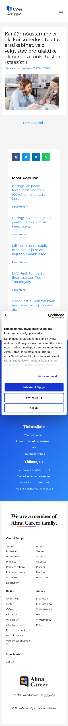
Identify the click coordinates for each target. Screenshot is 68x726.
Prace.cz (11, 561)
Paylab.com (43, 577)
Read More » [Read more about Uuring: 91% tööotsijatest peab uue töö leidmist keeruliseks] (19, 234)
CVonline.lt (12, 598)
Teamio (40, 551)
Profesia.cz (12, 556)
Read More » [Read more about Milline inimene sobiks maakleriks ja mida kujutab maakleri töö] (19, 262)
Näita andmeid (47, 376)
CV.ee (9, 609)
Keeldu (33, 407)
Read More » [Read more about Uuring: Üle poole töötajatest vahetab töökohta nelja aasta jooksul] (19, 206)
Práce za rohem (15, 572)
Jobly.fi (10, 661)
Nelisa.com (12, 582)
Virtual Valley (43, 619)
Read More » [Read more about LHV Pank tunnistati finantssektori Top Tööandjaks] (19, 290)
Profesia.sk (12, 551)
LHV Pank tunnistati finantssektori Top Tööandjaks (28, 277)
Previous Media (34, 123)
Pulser (40, 625)
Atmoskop (12, 577)
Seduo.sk (41, 561)
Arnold (40, 545)
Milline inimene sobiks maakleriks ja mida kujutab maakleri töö (30, 250)
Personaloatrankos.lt (18, 630)
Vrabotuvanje (44, 609)
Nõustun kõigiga (34, 387)
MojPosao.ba (44, 603)
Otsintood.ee (14, 625)
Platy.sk (40, 572)
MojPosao (42, 598)
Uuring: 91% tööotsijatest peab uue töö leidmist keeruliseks (31, 222)
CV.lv (9, 603)
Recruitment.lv (14, 635)
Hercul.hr (41, 614)
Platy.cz (40, 566)
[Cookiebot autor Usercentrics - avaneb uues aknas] (48, 315)
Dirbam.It (11, 614)
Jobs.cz (10, 545)
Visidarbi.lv (12, 619)
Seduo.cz (42, 556)
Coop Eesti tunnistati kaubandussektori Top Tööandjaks (33, 305)
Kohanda (34, 397)
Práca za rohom (15, 566)
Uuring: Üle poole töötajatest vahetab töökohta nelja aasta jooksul (28, 192)
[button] (61, 10)
